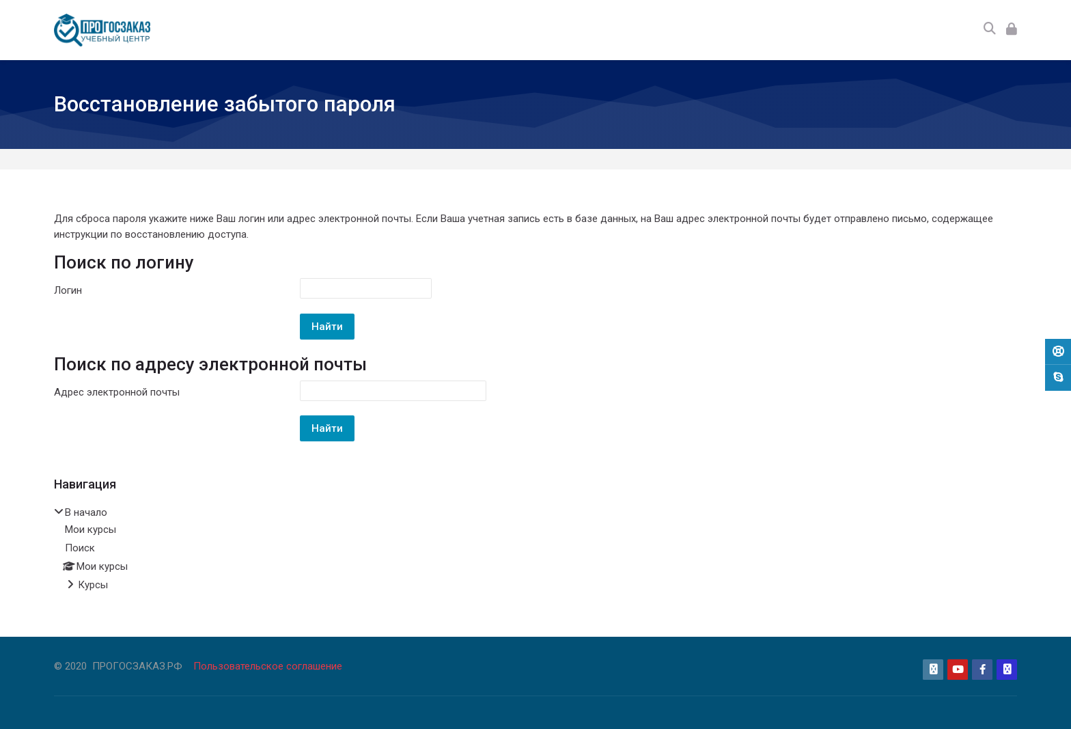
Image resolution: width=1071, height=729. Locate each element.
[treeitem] (535, 550)
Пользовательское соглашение (267, 666)
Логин (68, 290)
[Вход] (1011, 30)
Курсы (93, 585)
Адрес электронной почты (117, 392)
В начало (86, 512)
